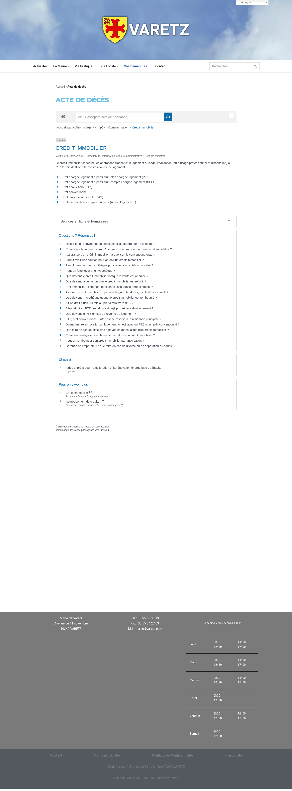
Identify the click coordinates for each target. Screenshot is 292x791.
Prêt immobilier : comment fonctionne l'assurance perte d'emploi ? (109, 287)
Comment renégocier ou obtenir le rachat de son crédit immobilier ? (110, 335)
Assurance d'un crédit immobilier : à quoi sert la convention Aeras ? (110, 255)
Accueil (60, 86)
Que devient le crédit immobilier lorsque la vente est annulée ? (107, 276)
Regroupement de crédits (85, 401)
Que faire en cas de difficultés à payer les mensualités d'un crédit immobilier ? (117, 330)
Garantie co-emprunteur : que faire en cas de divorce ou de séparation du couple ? (120, 346)
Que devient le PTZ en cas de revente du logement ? (101, 314)
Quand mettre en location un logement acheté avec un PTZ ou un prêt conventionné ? (123, 324)
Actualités (40, 66)
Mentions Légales (107, 758)
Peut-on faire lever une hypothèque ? (90, 271)
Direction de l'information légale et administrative (84, 426)
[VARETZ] (146, 29)
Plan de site (233, 758)
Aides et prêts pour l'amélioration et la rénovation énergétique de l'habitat (114, 368)
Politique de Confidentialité (172, 758)
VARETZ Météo (174, 595)
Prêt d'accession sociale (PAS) (83, 197)
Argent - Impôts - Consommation (107, 127)
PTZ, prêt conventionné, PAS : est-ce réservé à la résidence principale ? (113, 319)
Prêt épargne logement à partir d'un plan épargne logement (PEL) (106, 177)
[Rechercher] (230, 66)
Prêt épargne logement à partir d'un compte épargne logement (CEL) (108, 182)
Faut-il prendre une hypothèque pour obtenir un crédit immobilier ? (109, 265)
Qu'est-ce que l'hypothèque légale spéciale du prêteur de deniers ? (110, 244)
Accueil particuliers (70, 127)
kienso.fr (104, 430)
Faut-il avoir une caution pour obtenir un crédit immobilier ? (105, 260)
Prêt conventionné (75, 192)
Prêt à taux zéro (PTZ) (77, 187)
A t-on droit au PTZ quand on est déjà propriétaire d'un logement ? (109, 308)
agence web (92, 430)
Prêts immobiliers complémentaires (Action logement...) (99, 202)
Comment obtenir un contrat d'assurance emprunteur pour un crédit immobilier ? (119, 249)
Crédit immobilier (143, 127)
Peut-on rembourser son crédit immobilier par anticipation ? (105, 341)
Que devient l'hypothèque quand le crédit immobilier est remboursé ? (111, 298)
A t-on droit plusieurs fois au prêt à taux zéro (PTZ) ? (100, 303)
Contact (162, 66)
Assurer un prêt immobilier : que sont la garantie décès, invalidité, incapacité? (117, 292)
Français (244, 2)
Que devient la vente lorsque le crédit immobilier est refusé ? (106, 281)
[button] (68, 66)
